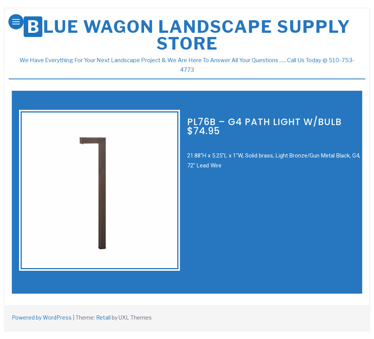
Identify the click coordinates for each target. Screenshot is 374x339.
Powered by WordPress (42, 317)
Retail (103, 317)
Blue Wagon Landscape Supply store (189, 35)
